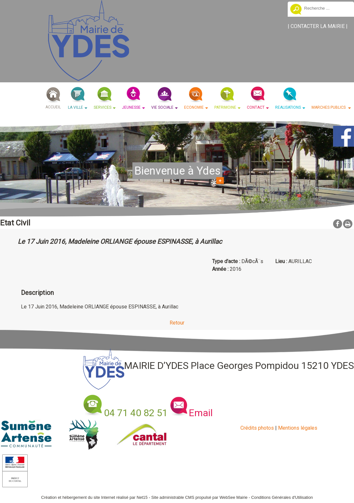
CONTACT (256, 107)
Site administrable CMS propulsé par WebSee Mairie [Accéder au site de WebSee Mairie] (199, 497)
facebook (337, 223)
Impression (347, 223)
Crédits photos (257, 428)
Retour (177, 323)
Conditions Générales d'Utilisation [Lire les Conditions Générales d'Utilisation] (282, 497)
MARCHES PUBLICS (329, 107)
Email (201, 412)
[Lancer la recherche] (296, 10)
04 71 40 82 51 (136, 412)
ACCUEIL (53, 107)
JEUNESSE (131, 107)
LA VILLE (75, 107)
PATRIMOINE (225, 107)
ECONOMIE (194, 107)
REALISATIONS (288, 107)
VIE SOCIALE (162, 107)
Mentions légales (297, 428)
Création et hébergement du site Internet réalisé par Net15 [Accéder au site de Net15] (94, 497)
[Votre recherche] (327, 8)
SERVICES (102, 107)
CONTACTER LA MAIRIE (318, 26)
